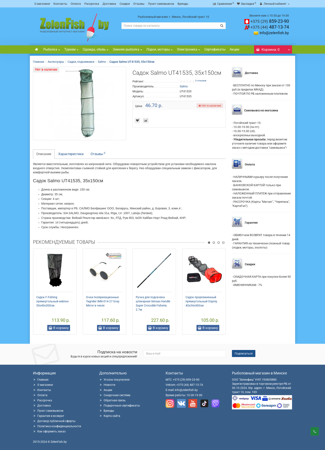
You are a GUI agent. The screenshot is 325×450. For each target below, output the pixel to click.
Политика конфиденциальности (57, 426)
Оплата (76, 3)
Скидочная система (114, 395)
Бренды (183, 3)
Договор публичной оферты (54, 421)
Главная (38, 61)
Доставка (109, 3)
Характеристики (71, 154)
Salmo (102, 61)
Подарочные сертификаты (119, 405)
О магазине (42, 3)
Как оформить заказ (49, 431)
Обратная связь (112, 400)
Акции (234, 49)
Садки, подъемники (81, 61)
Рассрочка (91, 3)
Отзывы (138, 3)
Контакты (60, 3)
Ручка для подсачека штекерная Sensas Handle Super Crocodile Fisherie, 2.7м (153, 303)
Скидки (125, 3)
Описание (43, 154)
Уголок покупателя (114, 379)
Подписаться (244, 353)
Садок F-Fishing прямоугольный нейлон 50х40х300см (52, 301)
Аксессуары (56, 61)
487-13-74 (269, 27)
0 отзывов (200, 80)
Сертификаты (215, 49)
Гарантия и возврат (48, 415)
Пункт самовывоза (161, 3)
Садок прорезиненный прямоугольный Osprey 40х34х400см (201, 301)
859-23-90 (269, 21)
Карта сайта (109, 415)
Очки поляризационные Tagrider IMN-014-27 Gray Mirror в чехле (102, 301)
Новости (107, 384)
